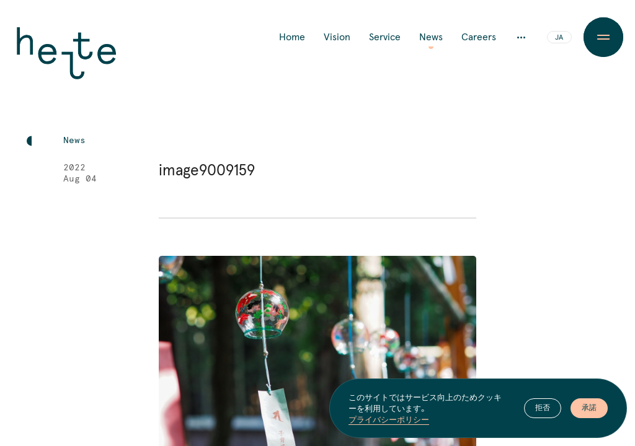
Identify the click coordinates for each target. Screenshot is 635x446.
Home (292, 37)
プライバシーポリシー (389, 419)
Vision (337, 37)
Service (385, 37)
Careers (478, 37)
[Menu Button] (603, 37)
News (431, 37)
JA (559, 38)
